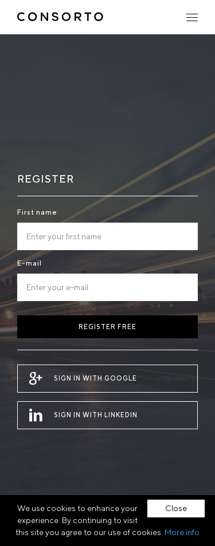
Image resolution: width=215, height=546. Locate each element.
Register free (107, 326)
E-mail (29, 263)
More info (182, 532)
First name (37, 212)
